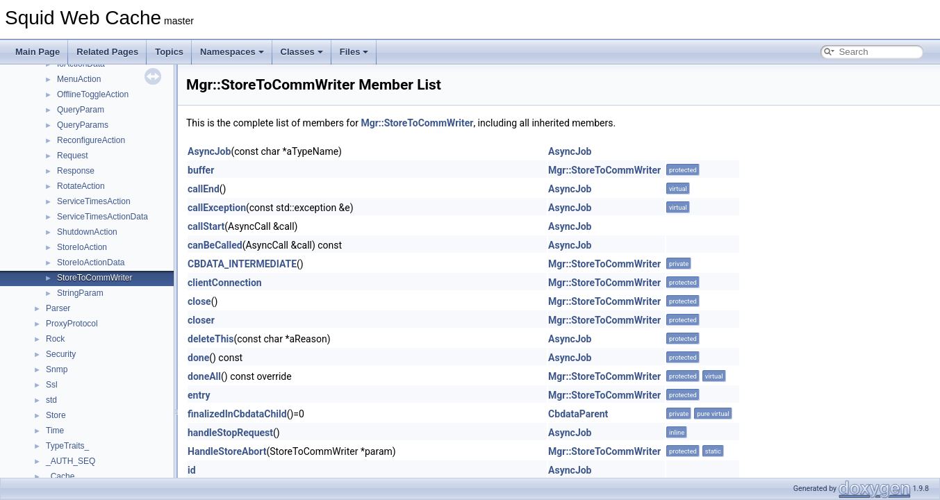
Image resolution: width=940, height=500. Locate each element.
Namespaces (232, 52)
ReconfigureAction (91, 140)
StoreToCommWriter (94, 278)
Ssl (52, 385)
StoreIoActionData (90, 262)
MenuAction (79, 79)
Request (72, 155)
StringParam (80, 293)
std (51, 400)
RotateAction (81, 186)
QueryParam (80, 110)
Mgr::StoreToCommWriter (417, 122)
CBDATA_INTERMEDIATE (242, 263)
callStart (206, 226)
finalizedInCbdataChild (237, 413)
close (199, 301)
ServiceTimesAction (94, 201)
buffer (201, 170)
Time (55, 430)
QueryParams (82, 125)
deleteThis (210, 338)
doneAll (204, 376)
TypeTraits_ (67, 446)
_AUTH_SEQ (70, 461)
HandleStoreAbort (227, 451)
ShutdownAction (87, 232)
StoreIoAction (82, 247)
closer (201, 320)
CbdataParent (578, 413)
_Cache (60, 476)
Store (56, 415)
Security (61, 354)
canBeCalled (215, 245)
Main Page (37, 52)
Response (75, 171)
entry (199, 395)
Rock (55, 339)
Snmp (56, 369)
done (198, 357)
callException (217, 207)
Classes (302, 52)
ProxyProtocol (72, 323)
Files (354, 52)
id (192, 470)
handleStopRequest (230, 432)
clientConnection (225, 282)
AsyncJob (209, 151)
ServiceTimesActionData (102, 217)
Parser (58, 308)
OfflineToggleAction (93, 94)
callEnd (204, 188)
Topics (169, 52)
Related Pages (107, 52)
